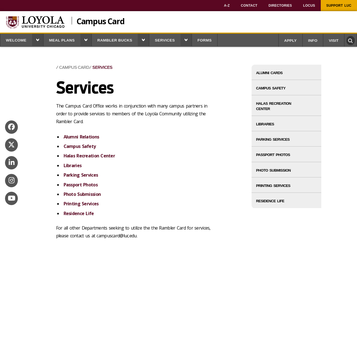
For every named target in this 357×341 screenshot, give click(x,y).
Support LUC (338, 6)
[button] (37, 40)
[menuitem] (226, 5)
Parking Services (81, 175)
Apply (290, 40)
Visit (334, 40)
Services (165, 40)
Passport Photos (81, 185)
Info (312, 40)
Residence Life (79, 213)
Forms (204, 40)
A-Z (227, 6)
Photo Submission (82, 194)
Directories (280, 6)
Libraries (73, 165)
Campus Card (100, 21)
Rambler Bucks (114, 40)
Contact (249, 6)
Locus (309, 6)
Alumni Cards (269, 73)
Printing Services (81, 204)
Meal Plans (62, 40)
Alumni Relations (81, 137)
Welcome (16, 40)
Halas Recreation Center (89, 156)
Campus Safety (80, 146)
